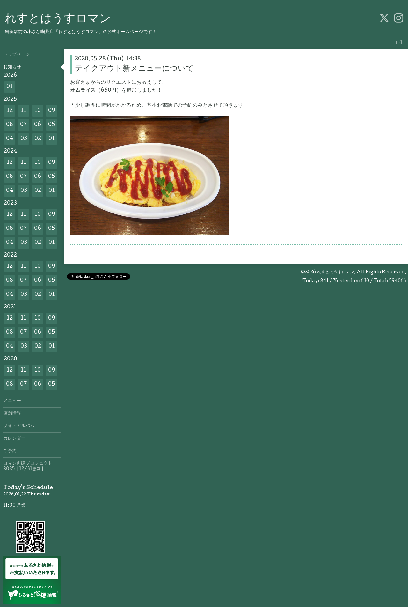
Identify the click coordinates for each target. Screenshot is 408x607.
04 (9, 138)
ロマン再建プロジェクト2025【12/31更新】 (27, 466)
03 (23, 138)
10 (37, 110)
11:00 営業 (14, 505)
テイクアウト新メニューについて (134, 69)
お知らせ (12, 67)
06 (37, 124)
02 (37, 138)
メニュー (12, 401)
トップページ (16, 54)
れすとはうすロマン (58, 19)
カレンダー (14, 438)
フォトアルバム (18, 426)
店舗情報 (12, 413)
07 (23, 124)
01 (9, 87)
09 (51, 110)
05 (51, 124)
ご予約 (10, 451)
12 (10, 110)
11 (23, 110)
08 (9, 124)
